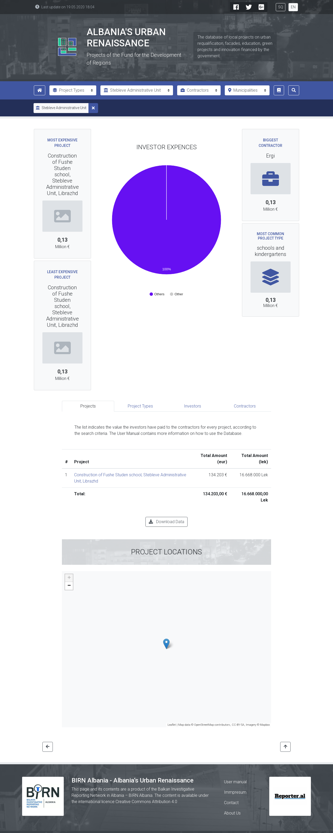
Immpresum (235, 792)
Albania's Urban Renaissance (126, 38)
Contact (231, 802)
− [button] (69, 586)
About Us (232, 813)
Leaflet (172, 724)
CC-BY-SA (238, 724)
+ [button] (69, 578)
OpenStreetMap (204, 724)
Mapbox (265, 724)
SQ (280, 7)
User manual (235, 781)
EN (293, 7)
